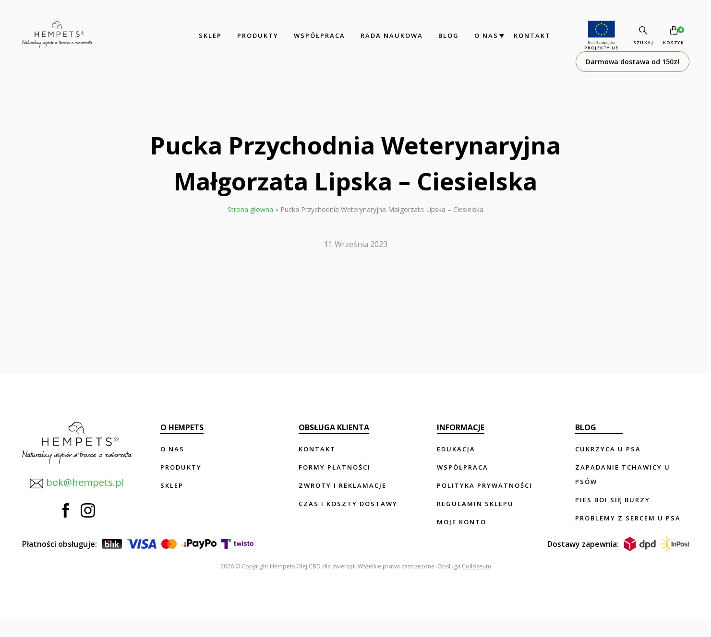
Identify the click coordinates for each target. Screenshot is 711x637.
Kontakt (524, 35)
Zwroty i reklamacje (342, 485)
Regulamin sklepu (475, 503)
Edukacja (456, 449)
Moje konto (461, 522)
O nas (479, 35)
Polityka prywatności (484, 485)
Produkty (250, 35)
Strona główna (250, 209)
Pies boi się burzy (612, 499)
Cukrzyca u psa (608, 449)
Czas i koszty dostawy (348, 503)
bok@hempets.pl (71, 479)
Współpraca (311, 35)
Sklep (202, 35)
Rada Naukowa (384, 35)
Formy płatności (335, 467)
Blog (441, 35)
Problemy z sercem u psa (628, 518)
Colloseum (476, 584)
